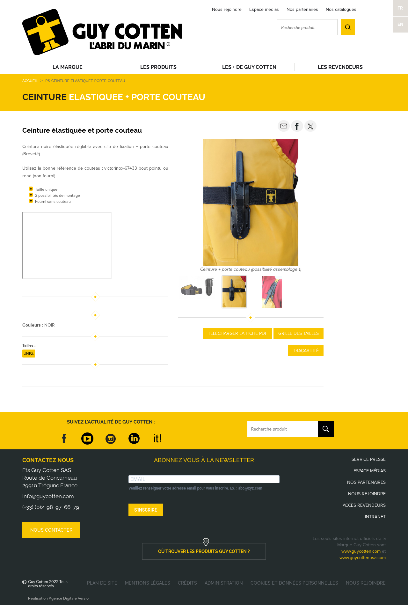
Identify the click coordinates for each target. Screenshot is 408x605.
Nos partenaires (302, 9)
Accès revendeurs (364, 505)
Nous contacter (51, 530)
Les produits (158, 67)
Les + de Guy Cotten (249, 67)
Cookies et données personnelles (294, 583)
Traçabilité (306, 350)
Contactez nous (48, 460)
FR (400, 8)
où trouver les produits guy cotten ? (204, 551)
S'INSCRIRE (145, 510)
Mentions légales (147, 583)
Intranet (375, 517)
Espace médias (264, 9)
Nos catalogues (341, 9)
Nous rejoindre (227, 9)
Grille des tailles (298, 333)
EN (400, 24)
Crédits (187, 583)
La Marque (68, 67)
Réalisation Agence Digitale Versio (58, 598)
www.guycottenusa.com (362, 557)
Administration (224, 583)
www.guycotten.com (361, 551)
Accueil (30, 81)
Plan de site (102, 583)
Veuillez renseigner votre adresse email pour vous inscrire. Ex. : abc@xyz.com (195, 488)
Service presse (369, 459)
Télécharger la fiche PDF (237, 333)
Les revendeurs (340, 67)
